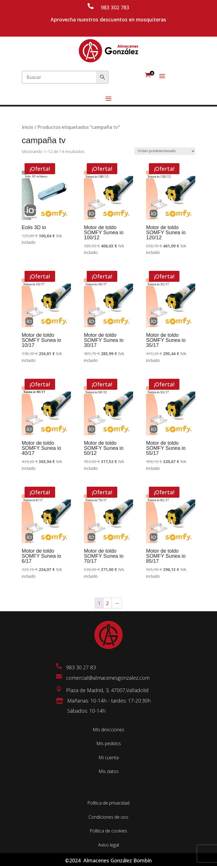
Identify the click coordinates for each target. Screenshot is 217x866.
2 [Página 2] (107, 603)
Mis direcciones (108, 730)
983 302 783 (115, 7)
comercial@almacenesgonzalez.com (107, 677)
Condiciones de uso (108, 817)
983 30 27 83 (81, 667)
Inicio (27, 127)
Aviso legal (108, 845)
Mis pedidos (108, 743)
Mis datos (109, 771)
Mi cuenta (108, 29)
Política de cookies (108, 831)
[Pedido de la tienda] (164, 151)
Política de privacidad (108, 803)
